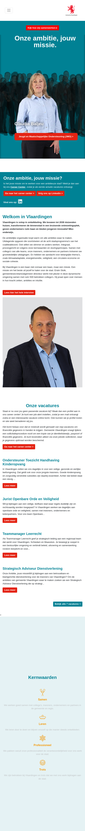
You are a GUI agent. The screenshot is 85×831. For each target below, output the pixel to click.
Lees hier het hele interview (19, 292)
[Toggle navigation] (9, 10)
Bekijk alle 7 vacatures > (68, 604)
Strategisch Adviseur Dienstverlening (32, 568)
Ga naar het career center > (19, 193)
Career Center (18, 187)
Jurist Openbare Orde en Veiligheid (31, 499)
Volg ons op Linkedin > (50, 193)
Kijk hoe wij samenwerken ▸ (42, 28)
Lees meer (10, 485)
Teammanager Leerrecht (22, 534)
